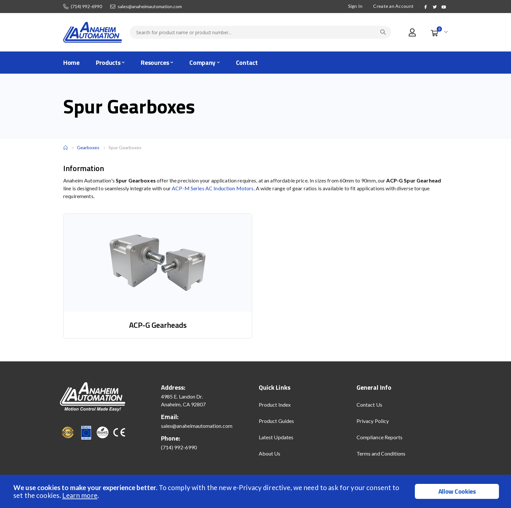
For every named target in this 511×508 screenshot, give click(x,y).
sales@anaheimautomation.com (150, 6)
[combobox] (260, 32)
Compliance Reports (379, 437)
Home (65, 148)
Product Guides (276, 421)
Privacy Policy (373, 421)
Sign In (354, 6)
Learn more (79, 495)
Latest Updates (276, 437)
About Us (270, 453)
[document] (256, 491)
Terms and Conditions (381, 453)
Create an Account (392, 6)
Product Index (275, 404)
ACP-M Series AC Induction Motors (213, 188)
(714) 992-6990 (86, 6)
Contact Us (369, 404)
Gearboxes (88, 147)
